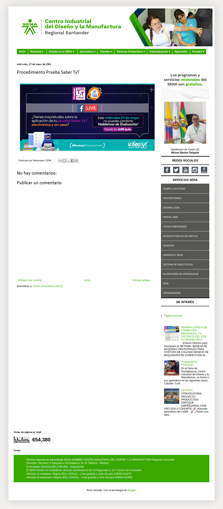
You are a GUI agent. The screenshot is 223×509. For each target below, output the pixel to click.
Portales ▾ (198, 51)
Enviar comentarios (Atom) (48, 286)
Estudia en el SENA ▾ (61, 51)
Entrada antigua (141, 280)
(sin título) (186, 390)
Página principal (173, 315)
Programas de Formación (189, 363)
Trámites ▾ (106, 51)
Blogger (131, 490)
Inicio (22, 51)
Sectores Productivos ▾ (131, 51)
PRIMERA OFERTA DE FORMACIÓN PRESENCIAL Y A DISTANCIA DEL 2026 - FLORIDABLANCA (194, 333)
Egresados (181, 51)
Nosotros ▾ (36, 51)
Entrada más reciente (30, 280)
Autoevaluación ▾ (159, 51)
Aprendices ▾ (87, 51)
